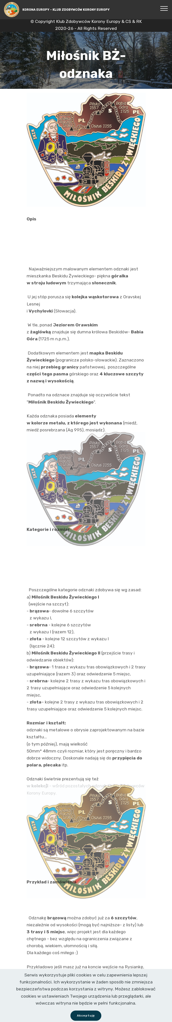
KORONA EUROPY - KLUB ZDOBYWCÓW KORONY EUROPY (66, 9)
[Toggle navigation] (164, 8)
